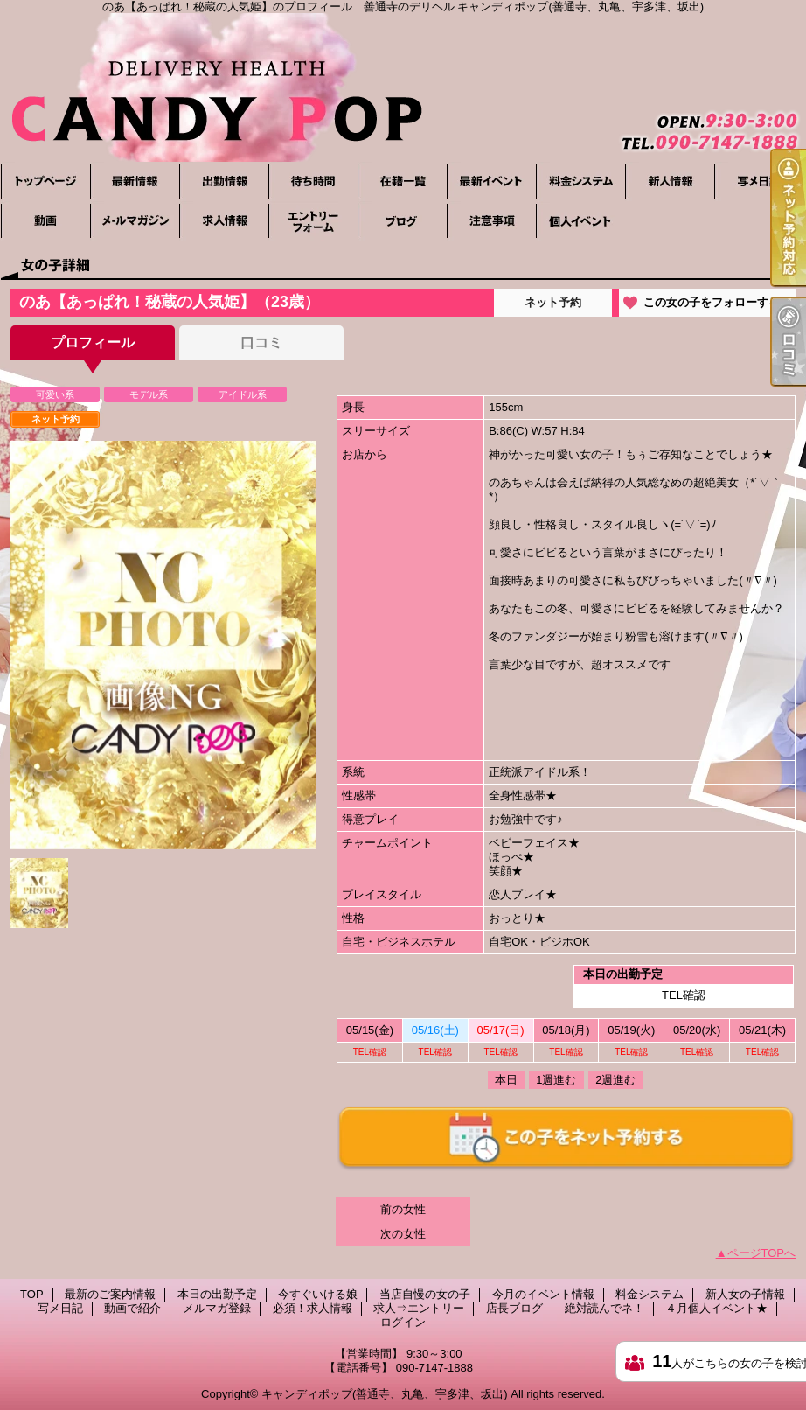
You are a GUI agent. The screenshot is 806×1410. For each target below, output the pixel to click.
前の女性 (403, 1209)
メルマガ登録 (134, 221)
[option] (163, 645)
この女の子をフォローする (711, 302)
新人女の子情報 (669, 181)
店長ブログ (402, 221)
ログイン (403, 1322)
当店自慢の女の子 (402, 181)
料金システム (580, 181)
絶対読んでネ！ (491, 221)
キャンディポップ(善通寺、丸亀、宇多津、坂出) (384, 1393)
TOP (45, 181)
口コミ (261, 342)
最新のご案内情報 (134, 181)
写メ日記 (758, 181)
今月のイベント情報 (491, 181)
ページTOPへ (761, 1253)
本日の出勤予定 (223, 181)
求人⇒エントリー (313, 221)
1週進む (556, 1079)
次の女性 (403, 1233)
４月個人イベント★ (580, 221)
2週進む (615, 1079)
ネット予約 (553, 302)
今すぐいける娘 (313, 181)
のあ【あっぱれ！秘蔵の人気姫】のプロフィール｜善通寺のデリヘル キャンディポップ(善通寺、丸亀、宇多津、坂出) (403, 87)
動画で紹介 (45, 221)
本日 (506, 1079)
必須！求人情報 (223, 221)
